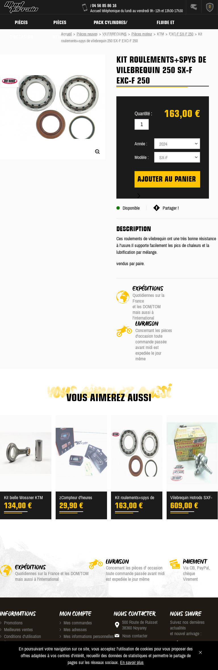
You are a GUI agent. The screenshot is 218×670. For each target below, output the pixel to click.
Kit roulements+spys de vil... (134, 463)
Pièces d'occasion (22, 21)
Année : (141, 143)
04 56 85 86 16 (104, 5)
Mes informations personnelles (87, 601)
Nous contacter (134, 601)
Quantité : (143, 113)
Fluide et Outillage (169, 21)
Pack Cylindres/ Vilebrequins (113, 21)
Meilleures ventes (16, 594)
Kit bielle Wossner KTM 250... (23, 463)
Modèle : (142, 157)
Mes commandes (76, 588)
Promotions (11, 588)
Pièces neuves (61, 21)
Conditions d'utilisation (20, 601)
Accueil (66, 34)
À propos (9, 608)
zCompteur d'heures (75, 462)
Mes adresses (73, 594)
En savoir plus (132, 662)
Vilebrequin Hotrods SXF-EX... (191, 463)
